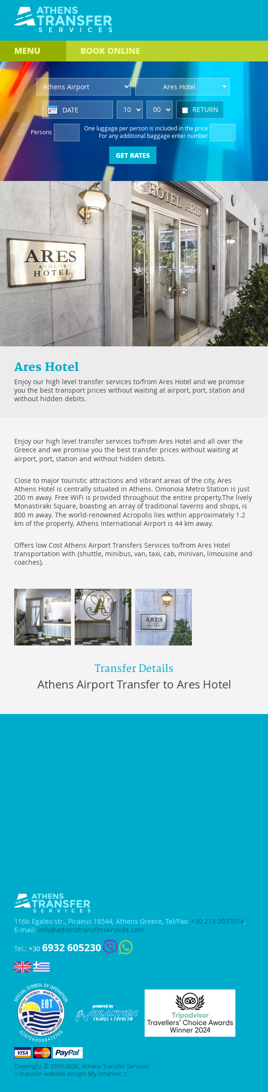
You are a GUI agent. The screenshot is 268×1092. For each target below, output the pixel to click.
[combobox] (182, 86)
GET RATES (133, 155)
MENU (27, 50)
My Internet (104, 1074)
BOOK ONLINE (110, 50)
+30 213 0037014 (217, 921)
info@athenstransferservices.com (91, 930)
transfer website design (52, 1074)
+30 (65, 947)
